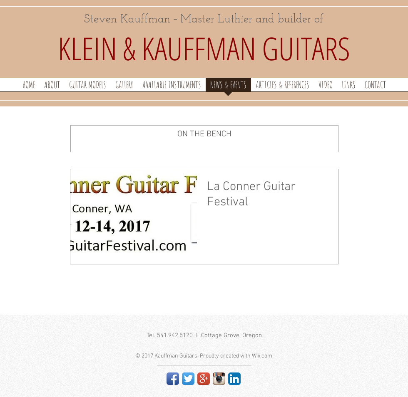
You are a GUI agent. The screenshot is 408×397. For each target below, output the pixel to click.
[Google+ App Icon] (203, 378)
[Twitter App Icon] (188, 378)
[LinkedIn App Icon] (234, 378)
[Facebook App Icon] (173, 378)
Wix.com (262, 356)
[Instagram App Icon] (219, 378)
